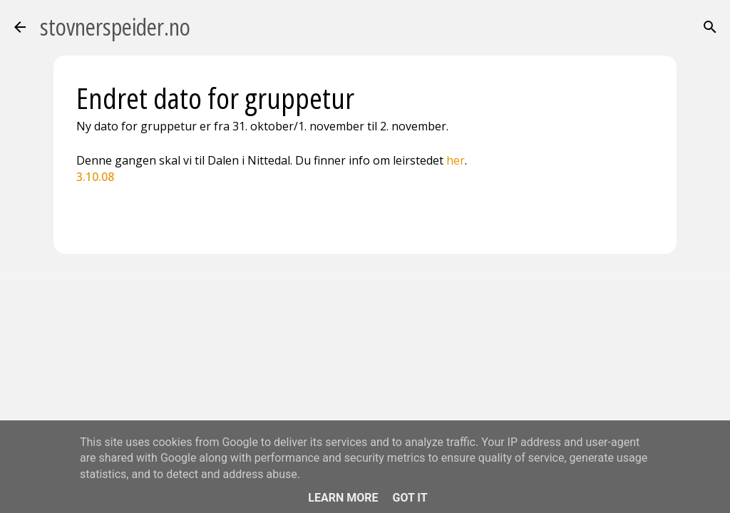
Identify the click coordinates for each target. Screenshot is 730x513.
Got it (409, 497)
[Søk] (710, 27)
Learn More (343, 497)
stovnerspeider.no (115, 26)
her (455, 160)
